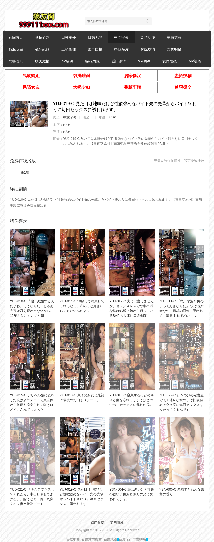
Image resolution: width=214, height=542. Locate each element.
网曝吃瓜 (16, 61)
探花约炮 (92, 61)
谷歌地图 (73, 539)
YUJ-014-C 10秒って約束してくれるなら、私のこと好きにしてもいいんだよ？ (82, 306)
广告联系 (139, 539)
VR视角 (195, 61)
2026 (112, 117)
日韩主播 (68, 37)
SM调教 (144, 61)
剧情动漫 (148, 37)
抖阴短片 (121, 49)
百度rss (125, 539)
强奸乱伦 (42, 49)
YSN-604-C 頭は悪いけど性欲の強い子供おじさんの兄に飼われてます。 (131, 494)
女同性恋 (169, 61)
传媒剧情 (148, 49)
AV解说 (67, 61)
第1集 (25, 172)
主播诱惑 (174, 37)
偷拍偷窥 (42, 37)
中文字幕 (121, 37)
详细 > (163, 143)
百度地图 (110, 539)
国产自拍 (95, 49)
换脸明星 (16, 49)
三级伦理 (68, 49)
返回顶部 (117, 523)
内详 (66, 124)
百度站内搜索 (92, 539)
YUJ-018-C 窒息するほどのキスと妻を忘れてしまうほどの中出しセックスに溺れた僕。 (131, 400)
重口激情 (119, 61)
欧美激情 (42, 61)
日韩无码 (95, 37)
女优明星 (174, 49)
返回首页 (16, 37)
